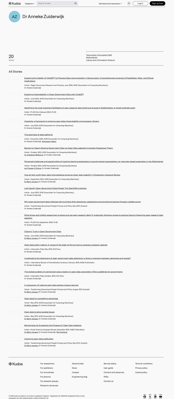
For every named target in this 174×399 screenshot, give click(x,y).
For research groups (49, 381)
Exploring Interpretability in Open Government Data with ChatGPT (54, 94)
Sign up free (157, 3)
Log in (140, 3)
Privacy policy (141, 368)
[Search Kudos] (55, 3)
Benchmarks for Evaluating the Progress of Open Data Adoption (53, 325)
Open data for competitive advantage (41, 298)
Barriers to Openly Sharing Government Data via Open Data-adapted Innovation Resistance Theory (68, 148)
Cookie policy (141, 372)
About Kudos (78, 363)
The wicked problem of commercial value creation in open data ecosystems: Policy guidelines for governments (73, 272)
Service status (110, 363)
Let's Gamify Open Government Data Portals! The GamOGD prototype (55, 188)
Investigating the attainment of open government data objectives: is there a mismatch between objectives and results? (77, 258)
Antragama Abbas (49, 141)
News (74, 368)
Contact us (108, 381)
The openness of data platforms (38, 135)
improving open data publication (38, 339)
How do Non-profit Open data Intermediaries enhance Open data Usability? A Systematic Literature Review (72, 175)
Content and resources (114, 372)
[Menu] (129, 3)
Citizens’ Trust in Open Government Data (42, 231)
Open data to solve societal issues (39, 312)
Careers (75, 372)
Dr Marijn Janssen (31, 182)
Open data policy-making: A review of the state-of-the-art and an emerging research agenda (65, 245)
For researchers (47, 363)
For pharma (45, 377)
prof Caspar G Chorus (32, 168)
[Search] (75, 3)
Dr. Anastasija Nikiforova (33, 155)
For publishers (46, 368)
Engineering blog (79, 377)
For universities (47, 372)
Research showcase (49, 385)
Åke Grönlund (61, 332)
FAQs (106, 377)
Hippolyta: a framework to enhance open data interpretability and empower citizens (61, 121)
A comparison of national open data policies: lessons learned (51, 285)
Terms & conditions (144, 363)
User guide (108, 368)
